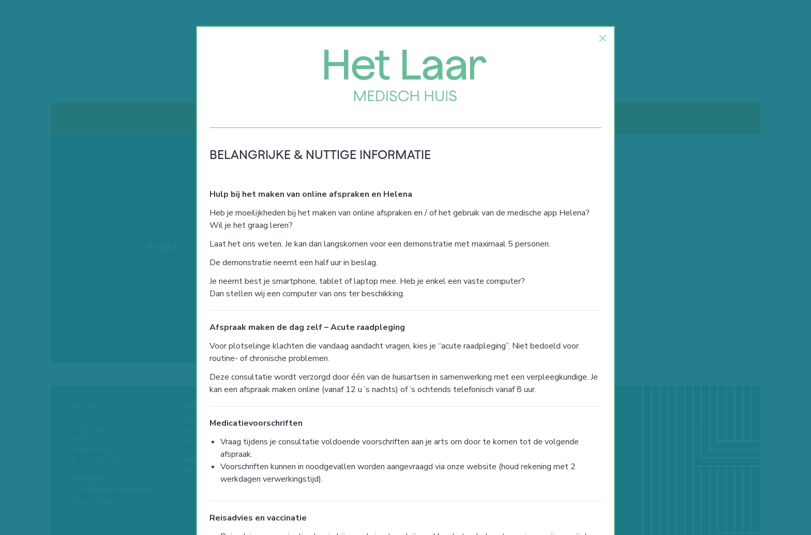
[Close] (602, 38)
